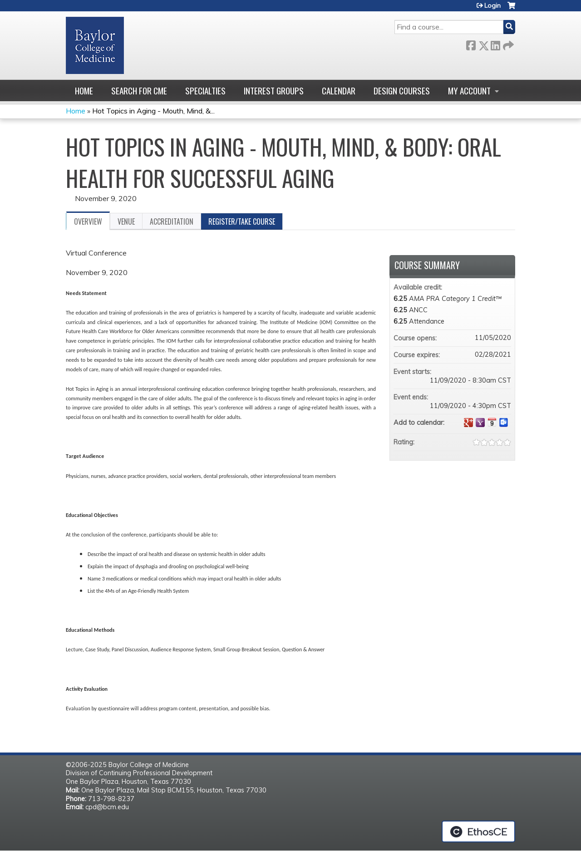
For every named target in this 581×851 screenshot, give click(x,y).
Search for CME (139, 90)
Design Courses (402, 90)
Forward (507, 44)
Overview (88, 221)
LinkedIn (495, 44)
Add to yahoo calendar (480, 422)
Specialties (205, 90)
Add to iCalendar (492, 422)
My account (469, 90)
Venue (126, 221)
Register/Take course (241, 221)
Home (84, 90)
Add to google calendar (468, 422)
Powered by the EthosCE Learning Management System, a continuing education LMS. (478, 831)
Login (492, 5)
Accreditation (171, 221)
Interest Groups (274, 90)
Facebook (470, 44)
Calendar (338, 90)
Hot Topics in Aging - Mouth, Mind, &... (153, 110)
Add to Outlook (503, 422)
